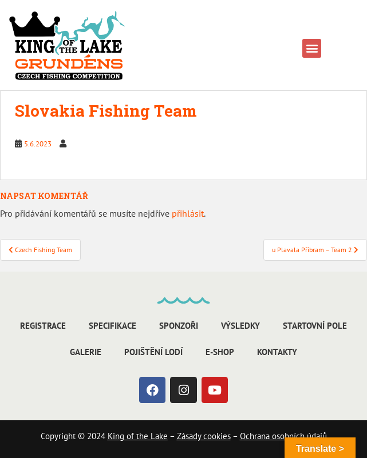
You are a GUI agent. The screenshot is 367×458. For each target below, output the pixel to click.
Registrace (43, 325)
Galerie (85, 352)
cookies (216, 436)
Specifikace (112, 325)
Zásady (189, 436)
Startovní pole (315, 325)
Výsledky (240, 325)
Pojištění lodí (153, 352)
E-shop (220, 352)
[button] (311, 48)
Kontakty (277, 352)
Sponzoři (178, 325)
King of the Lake (138, 436)
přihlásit (188, 213)
